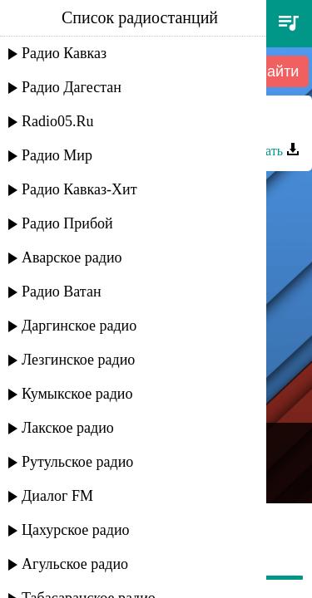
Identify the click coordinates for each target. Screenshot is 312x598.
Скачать (269, 151)
